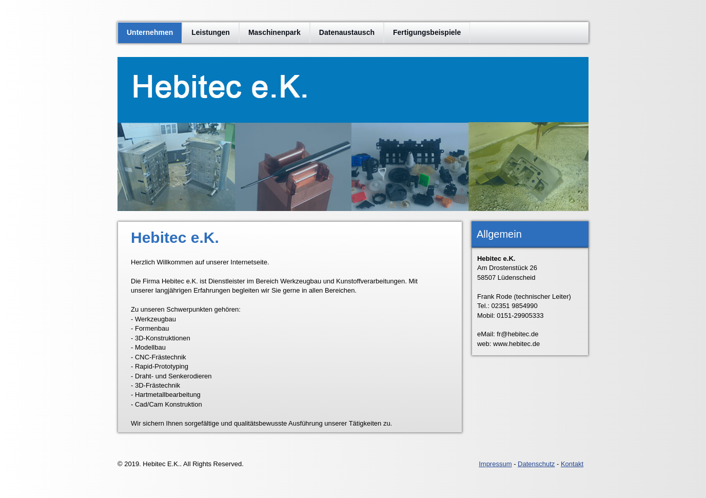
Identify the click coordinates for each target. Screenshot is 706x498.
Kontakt (572, 464)
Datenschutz (536, 464)
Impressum (495, 464)
